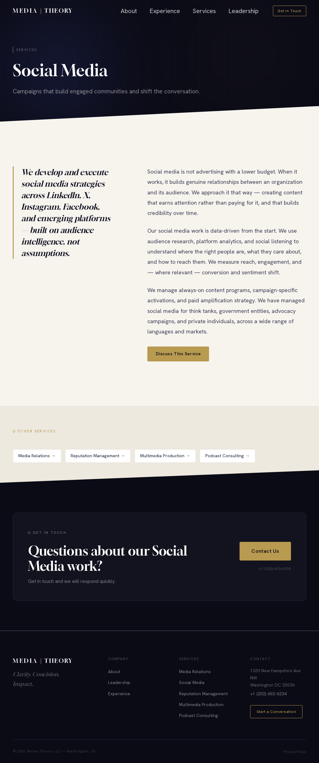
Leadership (243, 11)
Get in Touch (289, 10)
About (129, 11)
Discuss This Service (178, 353)
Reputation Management (203, 693)
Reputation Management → (98, 461)
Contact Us (265, 552)
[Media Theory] (45, 661)
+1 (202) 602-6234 (268, 693)
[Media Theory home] (43, 11)
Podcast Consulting (198, 715)
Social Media (191, 682)
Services (204, 11)
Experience (165, 11)
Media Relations (195, 671)
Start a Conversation (276, 711)
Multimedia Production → (165, 461)
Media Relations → (36, 461)
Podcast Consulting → (227, 461)
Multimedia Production (201, 704)
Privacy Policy (294, 752)
